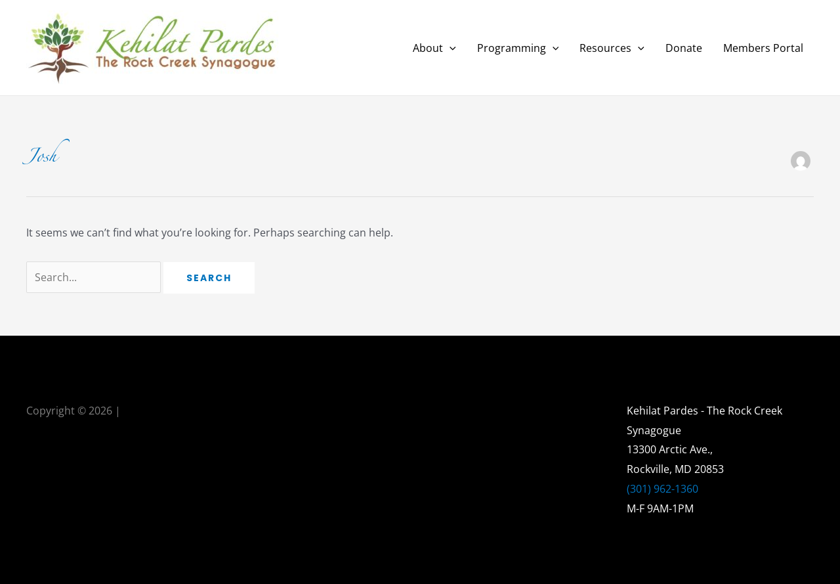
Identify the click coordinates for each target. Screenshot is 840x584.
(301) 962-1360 (662, 489)
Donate (683, 48)
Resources (611, 48)
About (434, 48)
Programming (518, 48)
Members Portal (763, 48)
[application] (449, 48)
